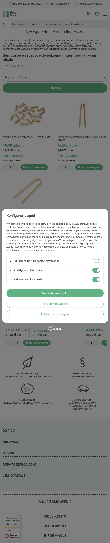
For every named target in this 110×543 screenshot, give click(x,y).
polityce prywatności (49, 233)
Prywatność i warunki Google (68, 237)
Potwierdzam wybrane (55, 303)
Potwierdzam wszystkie (55, 293)
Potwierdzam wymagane (55, 314)
